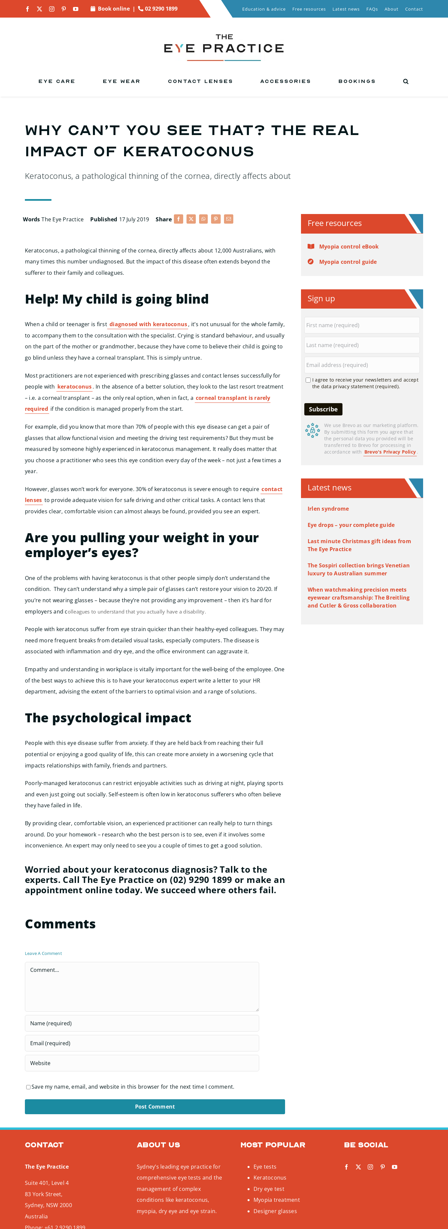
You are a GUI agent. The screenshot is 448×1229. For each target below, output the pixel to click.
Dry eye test (269, 1189)
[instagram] (51, 9)
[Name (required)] (142, 1023)
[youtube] (75, 9)
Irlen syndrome (328, 508)
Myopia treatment (277, 1199)
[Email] (228, 219)
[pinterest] (63, 9)
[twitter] (39, 9)
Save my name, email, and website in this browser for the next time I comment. (133, 1086)
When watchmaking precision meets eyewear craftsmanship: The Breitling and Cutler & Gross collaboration (359, 597)
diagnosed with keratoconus (147, 324)
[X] (191, 219)
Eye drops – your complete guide (351, 525)
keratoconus (74, 386)
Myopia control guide (348, 261)
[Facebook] (178, 219)
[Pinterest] (215, 219)
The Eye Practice (62, 219)
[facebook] (27, 9)
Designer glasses (275, 1211)
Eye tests (265, 1166)
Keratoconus (270, 1177)
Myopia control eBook (349, 246)
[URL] (142, 1063)
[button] (406, 81)
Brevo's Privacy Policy (390, 452)
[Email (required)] (142, 1043)
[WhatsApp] (203, 219)
